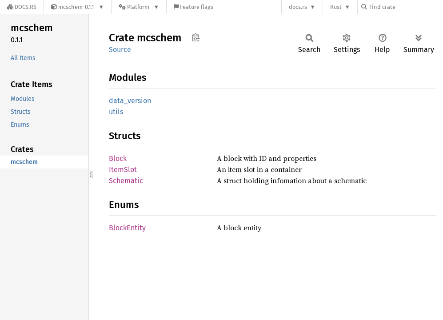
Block (118, 158)
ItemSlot (123, 169)
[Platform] (139, 7)
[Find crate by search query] (405, 7)
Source (120, 49)
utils (116, 112)
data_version (130, 100)
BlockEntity (127, 228)
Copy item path (195, 37)
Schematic (126, 180)
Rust (336, 7)
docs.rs (298, 7)
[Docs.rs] (22, 7)
